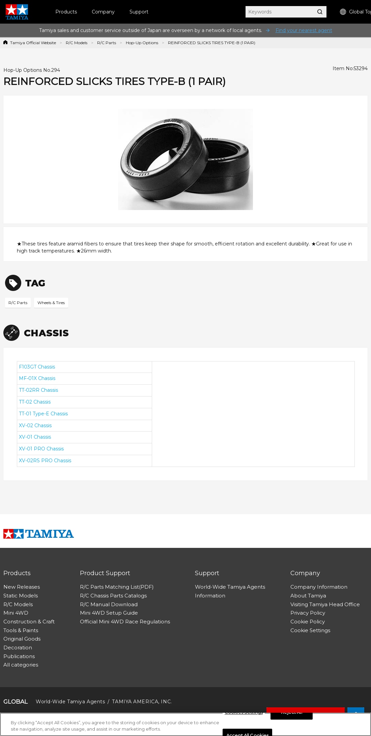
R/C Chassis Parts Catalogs (113, 595)
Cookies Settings (244, 714)
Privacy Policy (307, 613)
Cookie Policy (307, 621)
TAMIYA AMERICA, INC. (142, 702)
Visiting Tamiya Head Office (325, 604)
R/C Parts (106, 42)
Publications (19, 656)
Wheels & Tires (51, 302)
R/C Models (76, 42)
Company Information (318, 587)
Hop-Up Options (142, 42)
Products (66, 12)
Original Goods (21, 639)
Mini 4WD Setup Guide (109, 613)
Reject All (291, 714)
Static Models (20, 595)
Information (210, 595)
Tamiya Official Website (33, 42)
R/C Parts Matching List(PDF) (117, 587)
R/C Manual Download (109, 604)
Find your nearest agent (304, 30)
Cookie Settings (310, 630)
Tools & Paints (20, 630)
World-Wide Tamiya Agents (230, 587)
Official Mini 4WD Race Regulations (125, 621)
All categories (20, 664)
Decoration (17, 647)
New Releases (21, 587)
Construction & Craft (29, 621)
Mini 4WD (15, 613)
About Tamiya (308, 595)
